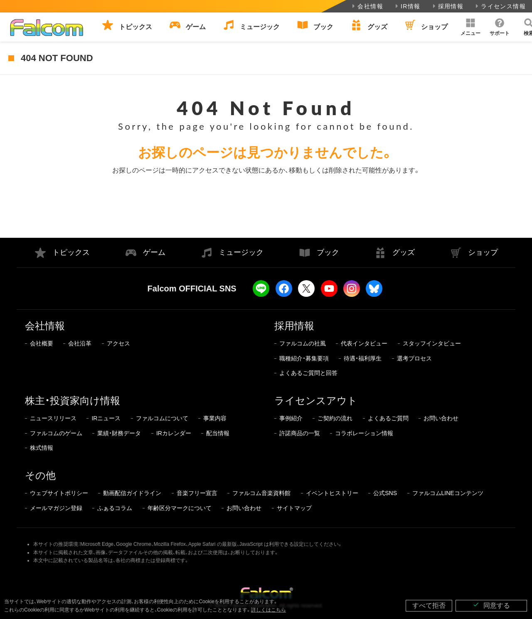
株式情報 (41, 447)
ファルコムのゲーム (56, 433)
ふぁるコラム (114, 508)
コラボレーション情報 (364, 433)
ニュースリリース (53, 418)
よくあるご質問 (388, 418)
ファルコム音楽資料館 (261, 493)
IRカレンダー (173, 433)
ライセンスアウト (315, 400)
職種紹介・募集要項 (304, 358)
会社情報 (366, 6)
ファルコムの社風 (302, 343)
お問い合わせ (441, 418)
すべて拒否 (429, 605)
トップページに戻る (266, 206)
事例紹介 (291, 418)
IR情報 (407, 6)
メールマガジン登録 (56, 508)
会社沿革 (79, 343)
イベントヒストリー (332, 493)
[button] (470, 27)
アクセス (118, 343)
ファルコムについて (162, 418)
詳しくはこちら (268, 610)
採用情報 (447, 6)
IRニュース (106, 418)
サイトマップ (294, 508)
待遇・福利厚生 (363, 358)
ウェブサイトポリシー (59, 493)
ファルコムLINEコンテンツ (447, 493)
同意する (491, 605)
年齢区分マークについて (180, 508)
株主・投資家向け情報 (72, 400)
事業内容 (215, 418)
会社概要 (41, 343)
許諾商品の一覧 (299, 433)
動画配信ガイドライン (132, 493)
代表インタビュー (364, 343)
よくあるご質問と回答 (308, 373)
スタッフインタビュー (432, 343)
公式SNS (385, 493)
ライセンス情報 (500, 6)
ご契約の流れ (335, 418)
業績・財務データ (119, 433)
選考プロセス (414, 358)
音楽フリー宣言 (197, 493)
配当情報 (217, 433)
